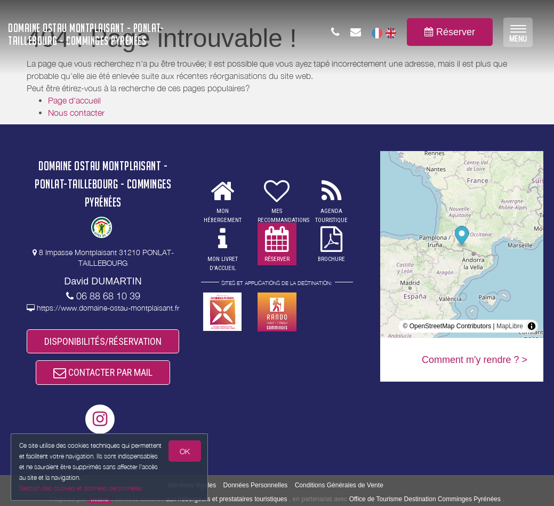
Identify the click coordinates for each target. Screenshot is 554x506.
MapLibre (509, 326)
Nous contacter (76, 112)
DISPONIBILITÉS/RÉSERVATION (103, 341)
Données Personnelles (255, 485)
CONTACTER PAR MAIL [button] (102, 372)
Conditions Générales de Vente (339, 485)
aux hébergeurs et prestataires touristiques (226, 499)
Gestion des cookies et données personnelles (81, 488)
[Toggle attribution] (531, 326)
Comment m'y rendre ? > (474, 359)
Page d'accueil (74, 100)
